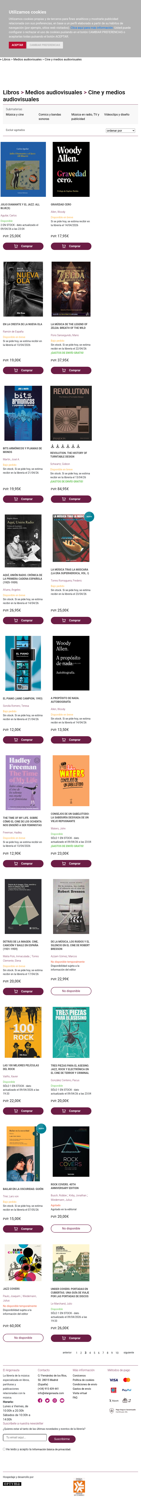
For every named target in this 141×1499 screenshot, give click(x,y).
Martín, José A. (11, 459)
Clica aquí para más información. (91, 27)
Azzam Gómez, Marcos (64, 956)
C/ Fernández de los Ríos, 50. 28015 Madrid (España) (52, 1380)
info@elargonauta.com (51, 1393)
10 (117, 1352)
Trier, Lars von (11, 1196)
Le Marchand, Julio (61, 1303)
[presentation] (31, 1460)
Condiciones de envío (85, 1384)
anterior (67, 1352)
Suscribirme (62, 1439)
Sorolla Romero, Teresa (16, 705)
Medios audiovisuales (27, 59)
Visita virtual (80, 1393)
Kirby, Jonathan (78, 1195)
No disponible (71, 991)
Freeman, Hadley (12, 832)
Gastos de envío (82, 1388)
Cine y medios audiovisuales (63, 59)
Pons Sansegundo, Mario (65, 335)
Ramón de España (13, 331)
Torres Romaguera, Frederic (66, 580)
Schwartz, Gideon (60, 463)
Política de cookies (83, 1380)
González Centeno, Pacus (65, 1080)
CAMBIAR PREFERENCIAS (45, 45)
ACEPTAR (17, 45)
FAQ (75, 1397)
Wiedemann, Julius (61, 1199)
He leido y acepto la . (38, 1449)
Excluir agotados (15, 130)
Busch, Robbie (59, 1195)
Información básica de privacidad (51, 1449)
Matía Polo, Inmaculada (16, 956)
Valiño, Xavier (10, 1076)
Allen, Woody (58, 211)
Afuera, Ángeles (11, 589)
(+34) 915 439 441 (48, 1388)
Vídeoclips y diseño (116, 114)
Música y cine (15, 114)
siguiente (129, 1352)
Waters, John (58, 828)
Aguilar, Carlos (9, 215)
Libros (6, 59)
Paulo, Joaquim (12, 1296)
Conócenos (79, 1375)
